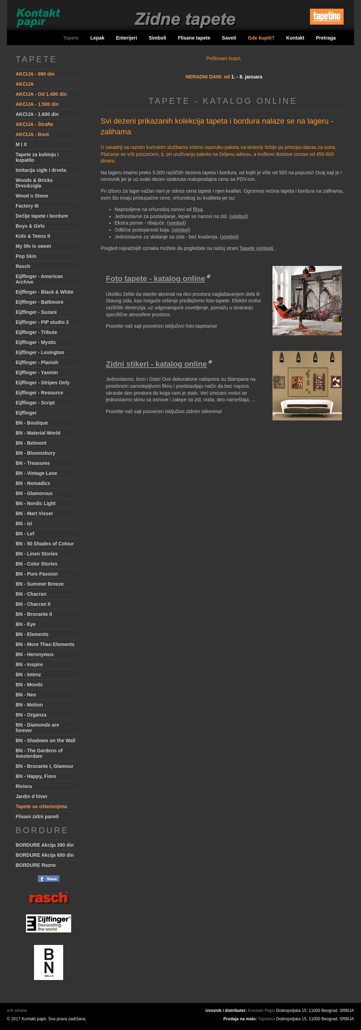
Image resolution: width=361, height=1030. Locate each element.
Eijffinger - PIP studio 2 (42, 322)
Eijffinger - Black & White (44, 292)
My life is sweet (33, 246)
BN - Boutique (32, 423)
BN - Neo (26, 694)
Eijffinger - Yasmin (37, 372)
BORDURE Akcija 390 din (45, 845)
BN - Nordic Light (36, 503)
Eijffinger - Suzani (36, 312)
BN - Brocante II (34, 614)
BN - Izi (24, 523)
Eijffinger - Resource (39, 392)
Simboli (157, 38)
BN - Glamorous (34, 493)
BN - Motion (29, 704)
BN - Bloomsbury (35, 453)
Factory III (27, 206)
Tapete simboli (257, 248)
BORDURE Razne (36, 865)
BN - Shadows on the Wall (45, 740)
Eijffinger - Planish (37, 362)
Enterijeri (126, 38)
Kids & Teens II (33, 236)
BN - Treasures (33, 463)
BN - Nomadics (33, 483)
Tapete (71, 38)
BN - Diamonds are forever (37, 727)
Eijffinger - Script (35, 402)
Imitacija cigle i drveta (41, 170)
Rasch (23, 266)
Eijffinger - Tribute (36, 332)
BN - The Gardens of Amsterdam (39, 753)
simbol (238, 216)
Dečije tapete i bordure (42, 216)
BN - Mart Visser (34, 513)
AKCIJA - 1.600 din (37, 114)
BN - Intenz (28, 674)
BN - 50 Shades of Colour (45, 543)
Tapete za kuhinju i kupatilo (37, 157)
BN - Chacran (31, 594)
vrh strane (17, 1010)
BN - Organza (31, 715)
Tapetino (266, 1018)
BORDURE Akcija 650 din (45, 855)
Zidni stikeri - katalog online (156, 364)
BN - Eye (26, 624)
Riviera (24, 786)
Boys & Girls (30, 226)
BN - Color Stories (37, 564)
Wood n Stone (32, 196)
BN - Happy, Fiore (36, 776)
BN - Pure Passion (37, 574)
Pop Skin (26, 256)
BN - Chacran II (33, 604)
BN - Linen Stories (37, 553)
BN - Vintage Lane (36, 473)
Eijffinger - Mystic (36, 342)
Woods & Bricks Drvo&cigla (34, 183)
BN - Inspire (29, 664)
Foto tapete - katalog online (155, 278)
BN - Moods (29, 684)
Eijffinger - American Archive (39, 279)
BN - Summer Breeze (40, 584)
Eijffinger (26, 413)
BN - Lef (25, 533)
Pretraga (326, 38)
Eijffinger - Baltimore (40, 302)
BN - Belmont (31, 443)
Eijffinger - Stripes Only (43, 382)
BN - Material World (38, 433)
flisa (198, 209)
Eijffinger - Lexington (40, 352)
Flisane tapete (194, 38)
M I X (21, 144)
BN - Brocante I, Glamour (44, 766)
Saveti (229, 38)
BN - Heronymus (35, 654)
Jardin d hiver (32, 796)
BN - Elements (32, 634)
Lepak (97, 38)
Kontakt (295, 38)
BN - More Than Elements (45, 644)
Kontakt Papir (261, 1010)
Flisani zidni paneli (37, 816)
